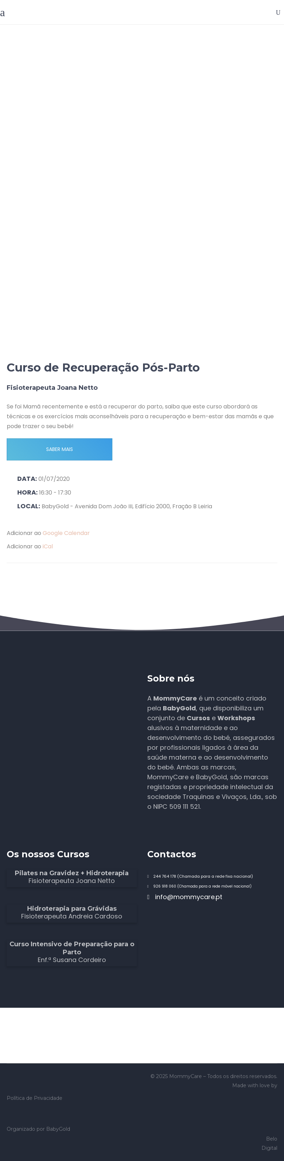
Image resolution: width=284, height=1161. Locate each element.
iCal (48, 546)
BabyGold (58, 1129)
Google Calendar (66, 533)
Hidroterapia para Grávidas (72, 908)
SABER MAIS (59, 449)
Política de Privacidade (34, 1098)
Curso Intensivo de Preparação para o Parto (72, 948)
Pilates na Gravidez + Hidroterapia (72, 873)
